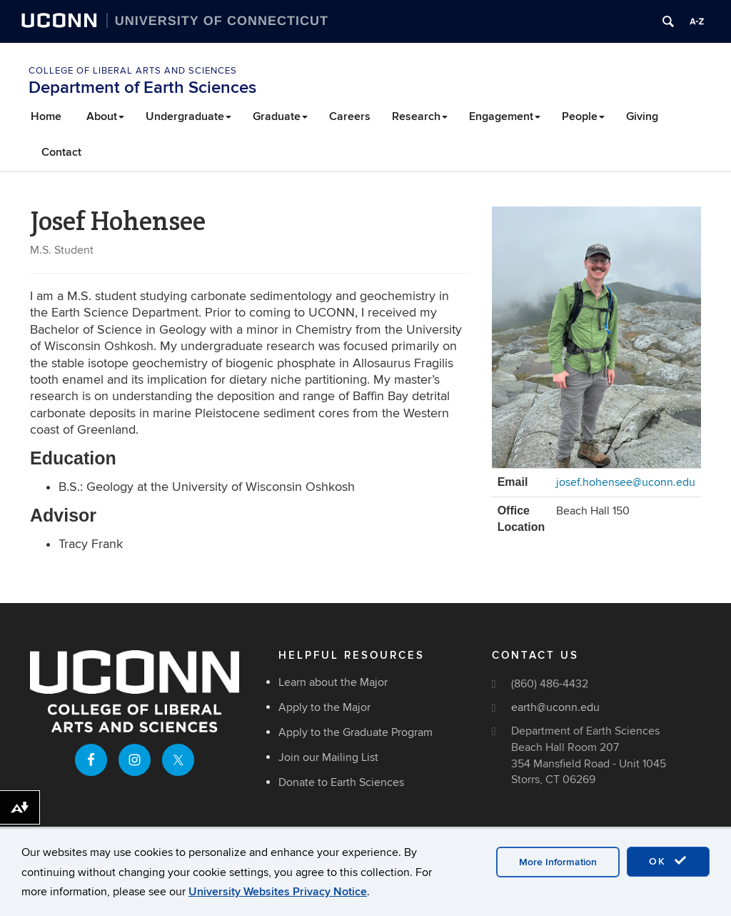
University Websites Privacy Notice (277, 892)
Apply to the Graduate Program (355, 732)
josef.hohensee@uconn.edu (625, 482)
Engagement (504, 116)
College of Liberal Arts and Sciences (133, 70)
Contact (61, 152)
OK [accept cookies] (668, 861)
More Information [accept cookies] (558, 862)
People (583, 116)
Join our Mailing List (328, 757)
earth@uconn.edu (555, 707)
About (105, 116)
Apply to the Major (324, 707)
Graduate (280, 116)
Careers (349, 116)
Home (46, 116)
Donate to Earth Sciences (341, 782)
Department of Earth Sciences (142, 87)
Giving (642, 116)
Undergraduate (188, 116)
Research (420, 116)
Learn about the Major (333, 682)
